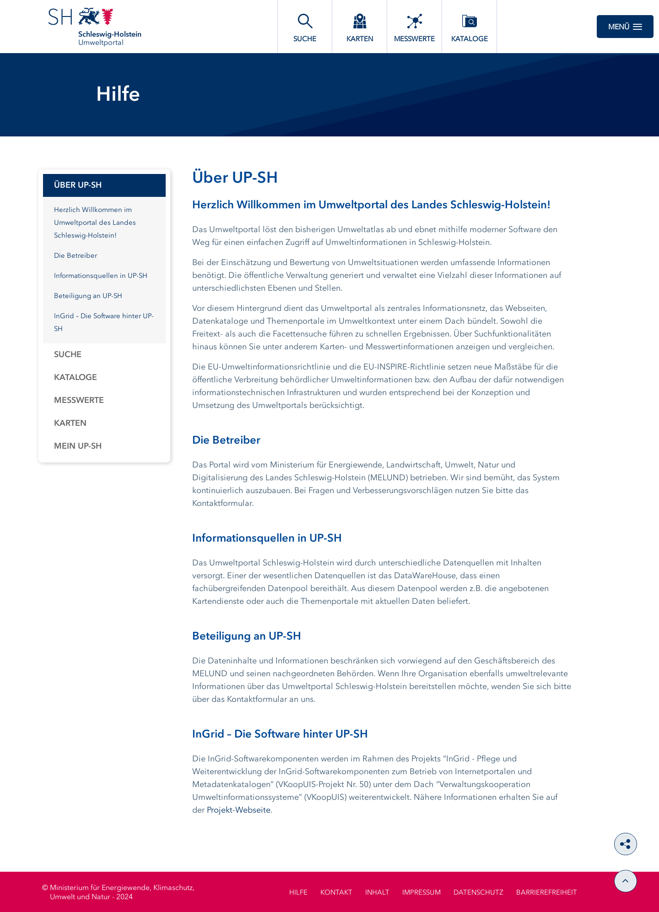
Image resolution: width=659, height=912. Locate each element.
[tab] (104, 185)
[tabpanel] (104, 315)
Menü (625, 26)
